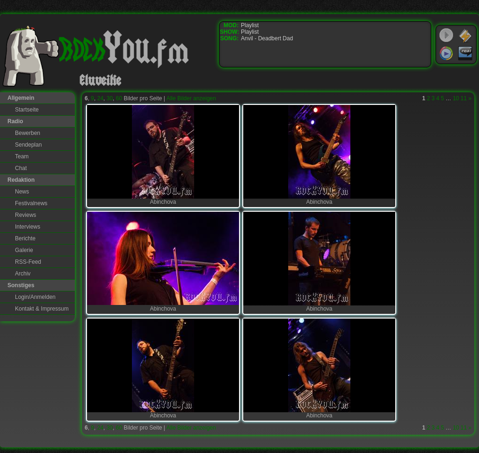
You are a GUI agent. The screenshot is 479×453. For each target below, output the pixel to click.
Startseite (27, 109)
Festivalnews (31, 203)
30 (110, 98)
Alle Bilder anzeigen (191, 98)
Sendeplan (28, 144)
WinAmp (465, 35)
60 (119, 98)
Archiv (22, 273)
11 (464, 98)
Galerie (24, 250)
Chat (21, 168)
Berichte (25, 238)
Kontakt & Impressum (42, 308)
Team (22, 156)
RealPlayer (465, 53)
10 (456, 98)
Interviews (27, 226)
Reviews (25, 215)
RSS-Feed (28, 262)
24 (100, 98)
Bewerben (27, 133)
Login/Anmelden (35, 297)
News (22, 191)
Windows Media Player (446, 53)
